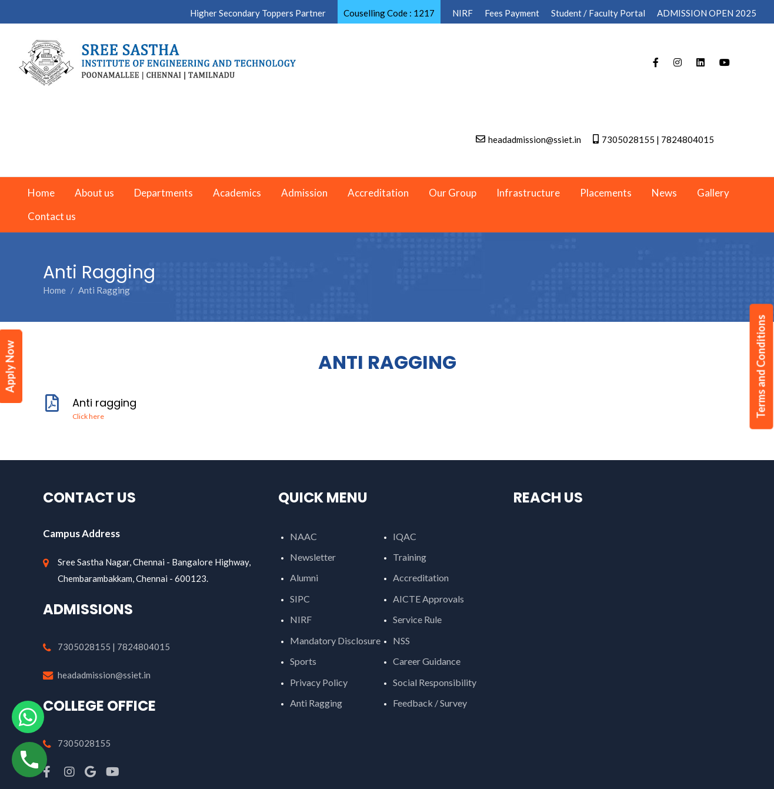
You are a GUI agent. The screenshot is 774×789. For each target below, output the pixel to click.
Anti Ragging (316, 702)
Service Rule (417, 619)
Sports (303, 661)
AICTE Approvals (428, 598)
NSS (401, 640)
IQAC (404, 536)
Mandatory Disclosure (335, 640)
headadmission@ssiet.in (104, 675)
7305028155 (84, 743)
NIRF (301, 619)
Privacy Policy (319, 682)
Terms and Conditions (761, 367)
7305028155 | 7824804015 (114, 646)
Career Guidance (427, 661)
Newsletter (313, 556)
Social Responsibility (434, 682)
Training (409, 556)
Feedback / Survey (430, 702)
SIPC (300, 598)
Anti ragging (387, 408)
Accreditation (421, 577)
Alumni (304, 577)
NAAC (303, 536)
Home (54, 290)
